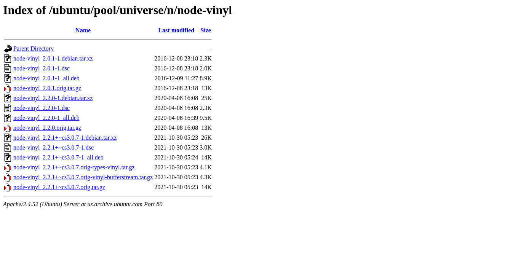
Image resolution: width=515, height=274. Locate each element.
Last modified (176, 30)
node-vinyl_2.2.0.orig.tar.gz (47, 127)
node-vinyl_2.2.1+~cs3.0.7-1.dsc (53, 147)
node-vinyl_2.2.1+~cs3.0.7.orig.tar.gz (59, 187)
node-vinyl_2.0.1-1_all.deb (46, 78)
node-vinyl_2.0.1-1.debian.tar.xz (53, 58)
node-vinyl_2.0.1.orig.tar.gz (47, 88)
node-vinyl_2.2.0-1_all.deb (46, 118)
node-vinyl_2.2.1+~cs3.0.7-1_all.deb (58, 157)
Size (205, 30)
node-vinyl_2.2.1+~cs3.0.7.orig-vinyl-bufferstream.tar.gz (83, 177)
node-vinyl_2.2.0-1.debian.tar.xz (53, 98)
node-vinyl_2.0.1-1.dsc (41, 68)
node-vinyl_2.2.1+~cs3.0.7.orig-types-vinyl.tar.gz (74, 167)
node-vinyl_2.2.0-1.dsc (41, 108)
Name (83, 30)
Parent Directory (33, 48)
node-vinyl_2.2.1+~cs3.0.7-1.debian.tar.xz (65, 137)
